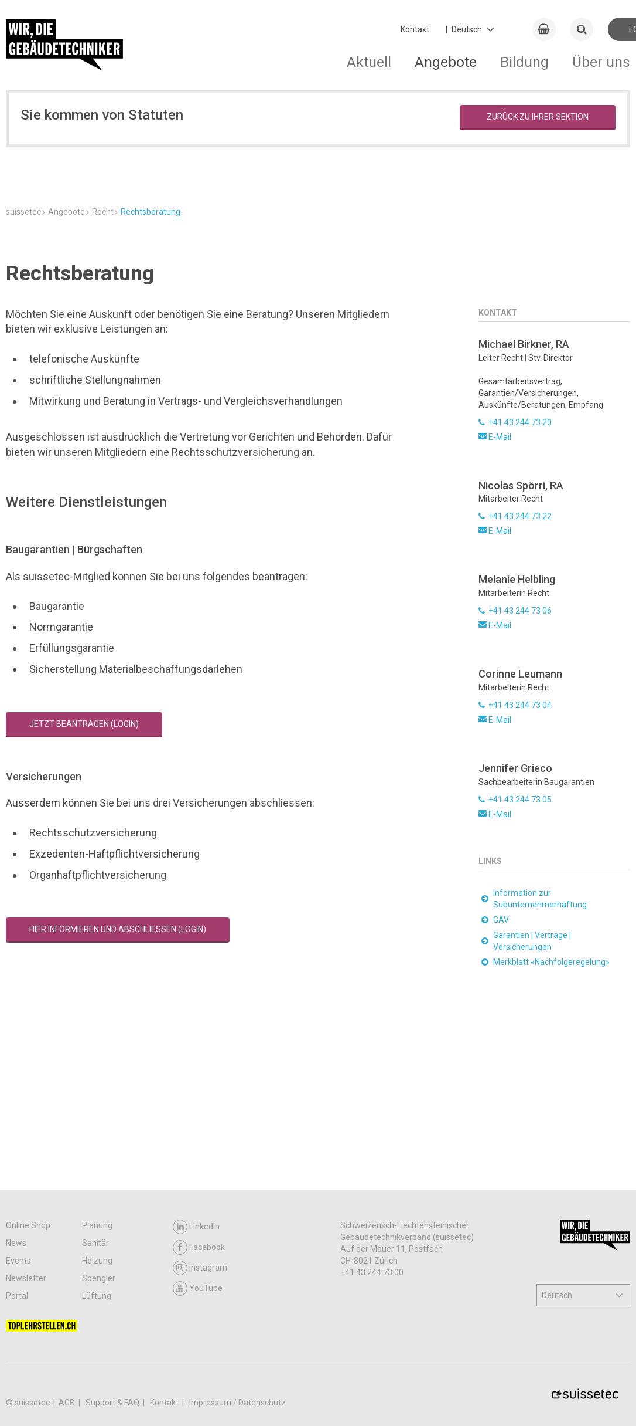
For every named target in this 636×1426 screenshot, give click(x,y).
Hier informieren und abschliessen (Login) (117, 1077)
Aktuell (369, 61)
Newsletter (26, 1278)
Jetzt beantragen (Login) (84, 871)
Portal (17, 1295)
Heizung (97, 1260)
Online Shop (28, 1225)
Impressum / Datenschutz (237, 1402)
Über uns (601, 61)
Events (18, 1260)
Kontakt (415, 29)
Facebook (199, 1247)
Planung (97, 1225)
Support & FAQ (113, 1402)
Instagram (200, 1268)
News (16, 1243)
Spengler (98, 1278)
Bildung (524, 61)
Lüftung (96, 1295)
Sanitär (95, 1243)
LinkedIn (196, 1227)
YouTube (198, 1288)
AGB (68, 1402)
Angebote (446, 61)
